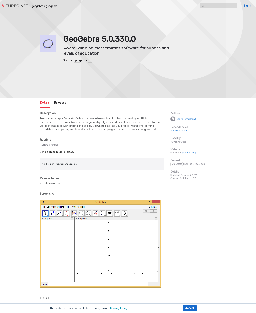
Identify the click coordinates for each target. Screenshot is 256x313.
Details (44, 102)
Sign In (248, 5)
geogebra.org (83, 60)
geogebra (37, 6)
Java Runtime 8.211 (180, 130)
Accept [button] (189, 308)
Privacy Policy (118, 308)
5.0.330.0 (176, 164)
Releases (61, 102)
